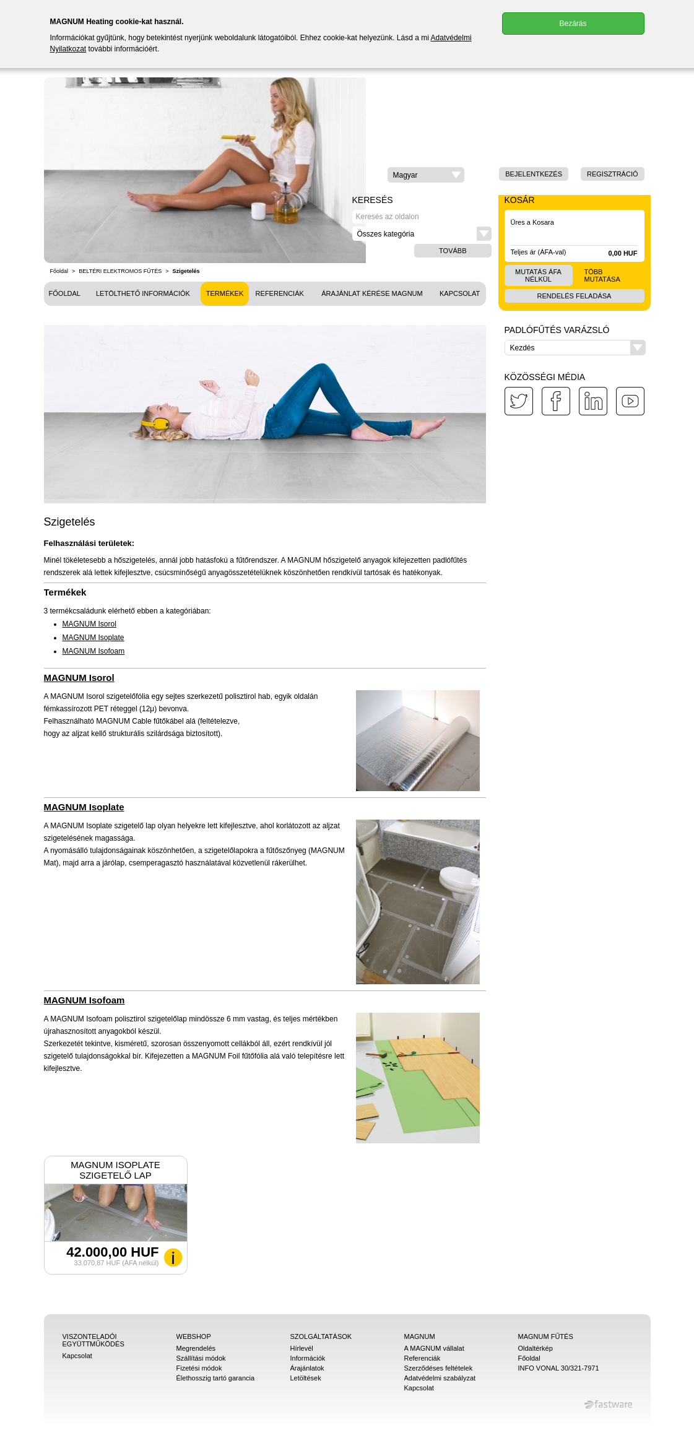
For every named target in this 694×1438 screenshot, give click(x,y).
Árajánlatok (307, 1368)
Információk (308, 1358)
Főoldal (59, 271)
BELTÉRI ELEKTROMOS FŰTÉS (120, 271)
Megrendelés (196, 1348)
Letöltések (305, 1378)
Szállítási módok (201, 1358)
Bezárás (572, 23)
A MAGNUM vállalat (434, 1348)
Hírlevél (301, 1348)
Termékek (225, 293)
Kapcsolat (460, 293)
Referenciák (280, 293)
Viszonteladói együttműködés (93, 1340)
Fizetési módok (199, 1368)
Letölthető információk (143, 293)
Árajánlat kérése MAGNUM (371, 293)
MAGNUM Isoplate (93, 637)
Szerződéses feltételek (438, 1368)
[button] (426, 175)
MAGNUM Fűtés (545, 1336)
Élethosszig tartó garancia (215, 1378)
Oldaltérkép (535, 1348)
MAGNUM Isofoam (94, 651)
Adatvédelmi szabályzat (440, 1378)
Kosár (520, 200)
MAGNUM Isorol (89, 624)
